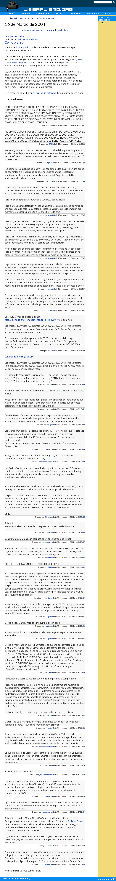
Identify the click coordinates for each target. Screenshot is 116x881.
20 (84, 598)
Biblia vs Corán (75, 821)
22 (84, 626)
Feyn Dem (49, 181)
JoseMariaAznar (45, 775)
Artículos (10, 13)
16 (84, 532)
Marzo (50, 350)
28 (84, 765)
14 (84, 462)
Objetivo (49, 163)
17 (84, 542)
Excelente (61, 30)
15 (84, 517)
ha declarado (22, 47)
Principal (50, 30)
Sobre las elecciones (33, 30)
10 (84, 384)
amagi (50, 215)
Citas (108, 13)
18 (84, 557)
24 (84, 672)
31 (84, 812)
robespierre (47, 449)
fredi (50, 672)
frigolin (49, 616)
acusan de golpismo (46, 92)
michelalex (48, 310)
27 (84, 746)
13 (84, 449)
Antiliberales (43, 13)
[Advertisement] (107, 45)
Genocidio (76, 13)
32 (84, 846)
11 (84, 409)
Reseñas (60, 13)
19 (84, 567)
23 (84, 638)
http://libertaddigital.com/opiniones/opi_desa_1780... (31, 319)
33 (84, 864)
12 (84, 424)
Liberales (25, 13)
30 (84, 796)
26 (84, 728)
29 (84, 775)
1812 (102, 22)
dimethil (48, 532)
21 (84, 616)
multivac (48, 626)
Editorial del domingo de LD (19, 356)
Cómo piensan (48, 18)
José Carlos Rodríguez (28, 39)
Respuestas (93, 13)
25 (84, 715)
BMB (51, 125)
